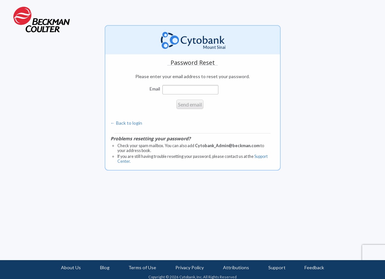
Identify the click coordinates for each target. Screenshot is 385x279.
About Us (71, 267)
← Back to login (126, 123)
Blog (105, 267)
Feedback (314, 267)
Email (155, 88)
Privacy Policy (189, 267)
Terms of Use (142, 267)
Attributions (236, 267)
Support (277, 267)
